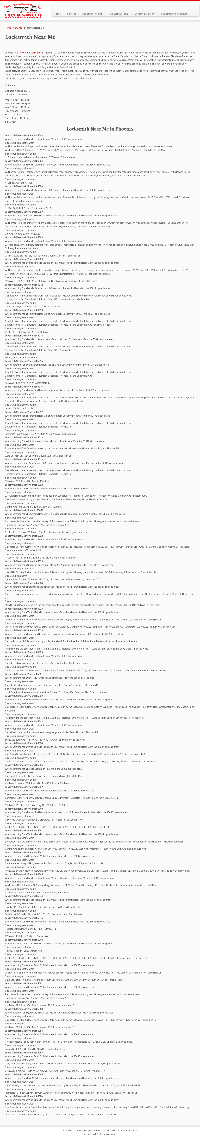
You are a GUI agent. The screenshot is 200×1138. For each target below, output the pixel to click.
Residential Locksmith (30, 52)
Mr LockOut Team (119, 14)
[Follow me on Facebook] (60, 6)
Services (71, 14)
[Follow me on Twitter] (58, 6)
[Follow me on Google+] (62, 6)
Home (58, 14)
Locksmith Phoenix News (174, 14)
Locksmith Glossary (145, 14)
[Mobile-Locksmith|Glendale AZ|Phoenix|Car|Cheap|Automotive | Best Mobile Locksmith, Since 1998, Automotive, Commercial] (23, 10)
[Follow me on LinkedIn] (64, 6)
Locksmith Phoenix (93, 14)
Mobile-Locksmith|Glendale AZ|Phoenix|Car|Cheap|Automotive (96, 1130)
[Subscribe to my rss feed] (56, 6)
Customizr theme (107, 1134)
